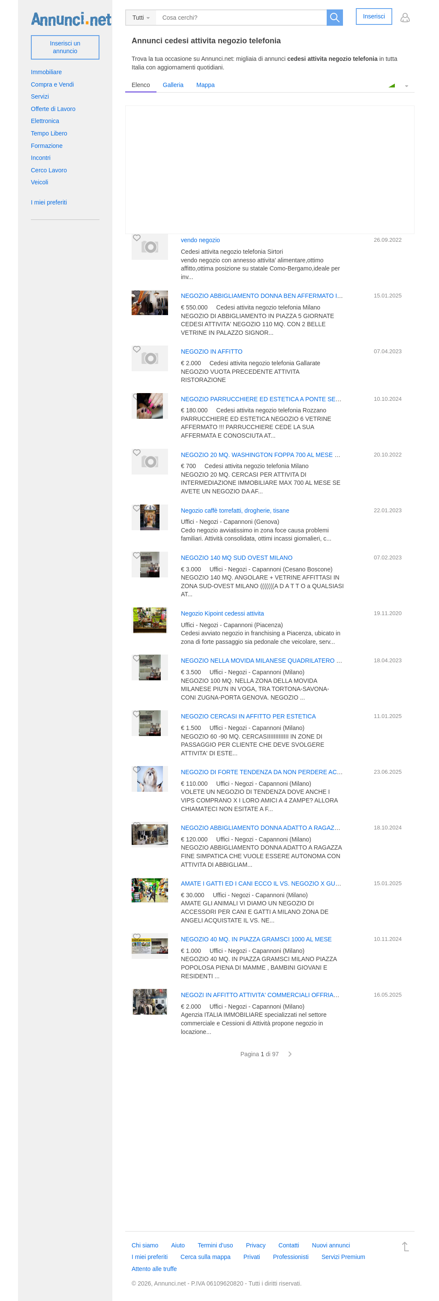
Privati (252, 1256)
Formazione (47, 145)
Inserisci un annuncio (65, 47)
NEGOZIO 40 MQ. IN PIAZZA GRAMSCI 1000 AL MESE (256, 939)
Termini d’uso (215, 1245)
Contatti (289, 1245)
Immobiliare (46, 72)
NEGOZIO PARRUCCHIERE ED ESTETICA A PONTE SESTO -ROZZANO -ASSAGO (295, 399)
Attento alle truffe (154, 1268)
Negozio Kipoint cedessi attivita (222, 613)
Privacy (256, 1245)
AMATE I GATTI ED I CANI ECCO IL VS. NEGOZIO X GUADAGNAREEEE (281, 883)
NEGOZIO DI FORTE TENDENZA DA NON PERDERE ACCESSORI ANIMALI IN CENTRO (302, 772)
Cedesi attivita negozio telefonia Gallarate (265, 363)
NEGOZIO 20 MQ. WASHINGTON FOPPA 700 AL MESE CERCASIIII (273, 454)
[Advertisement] (270, 1149)
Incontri (41, 157)
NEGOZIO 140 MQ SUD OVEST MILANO (236, 557)
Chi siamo (145, 1245)
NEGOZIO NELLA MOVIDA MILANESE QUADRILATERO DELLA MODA (278, 660)
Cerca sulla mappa (205, 1256)
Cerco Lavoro (49, 170)
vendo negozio (200, 240)
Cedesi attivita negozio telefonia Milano (268, 307)
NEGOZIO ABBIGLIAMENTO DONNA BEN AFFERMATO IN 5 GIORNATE (280, 295)
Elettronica (45, 120)
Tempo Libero (49, 133)
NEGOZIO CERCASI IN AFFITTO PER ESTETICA (248, 716)
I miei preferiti (49, 202)
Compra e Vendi (52, 84)
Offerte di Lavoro (53, 108)
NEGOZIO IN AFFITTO (212, 351)
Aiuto (178, 1245)
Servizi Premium (343, 1256)
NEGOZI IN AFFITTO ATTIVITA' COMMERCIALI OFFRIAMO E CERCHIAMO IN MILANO (300, 995)
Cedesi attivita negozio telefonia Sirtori (232, 251)
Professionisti (291, 1256)
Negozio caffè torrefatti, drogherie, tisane (235, 510)
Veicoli (39, 182)
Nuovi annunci (331, 1245)
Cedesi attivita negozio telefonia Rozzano (271, 410)
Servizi (40, 96)
